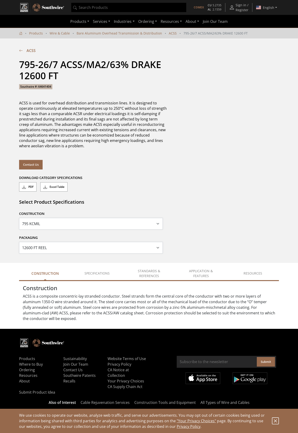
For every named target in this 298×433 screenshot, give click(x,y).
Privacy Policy (188, 426)
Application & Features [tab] (201, 273)
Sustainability (75, 358)
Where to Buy (31, 364)
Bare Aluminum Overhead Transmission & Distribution (119, 33)
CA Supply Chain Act (125, 386)
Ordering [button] (146, 21)
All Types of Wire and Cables (225, 402)
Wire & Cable (60, 33)
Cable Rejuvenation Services (105, 402)
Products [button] (78, 21)
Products (36, 33)
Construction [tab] (45, 273)
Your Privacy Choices (126, 381)
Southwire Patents (79, 375)
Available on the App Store (203, 378)
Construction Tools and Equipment (165, 402)
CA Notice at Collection (118, 372)
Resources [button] (170, 21)
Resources (28, 375)
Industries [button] (123, 21)
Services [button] (100, 21)
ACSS (173, 33)
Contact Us (31, 164)
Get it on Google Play (250, 378)
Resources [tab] (253, 273)
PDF (28, 187)
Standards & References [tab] (149, 273)
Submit (266, 362)
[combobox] (128, 7)
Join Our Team (215, 21)
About (24, 381)
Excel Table (53, 187)
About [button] (191, 21)
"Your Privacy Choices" (196, 420)
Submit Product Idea (37, 392)
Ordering (27, 369)
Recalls (69, 381)
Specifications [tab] (97, 273)
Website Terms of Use (127, 358)
